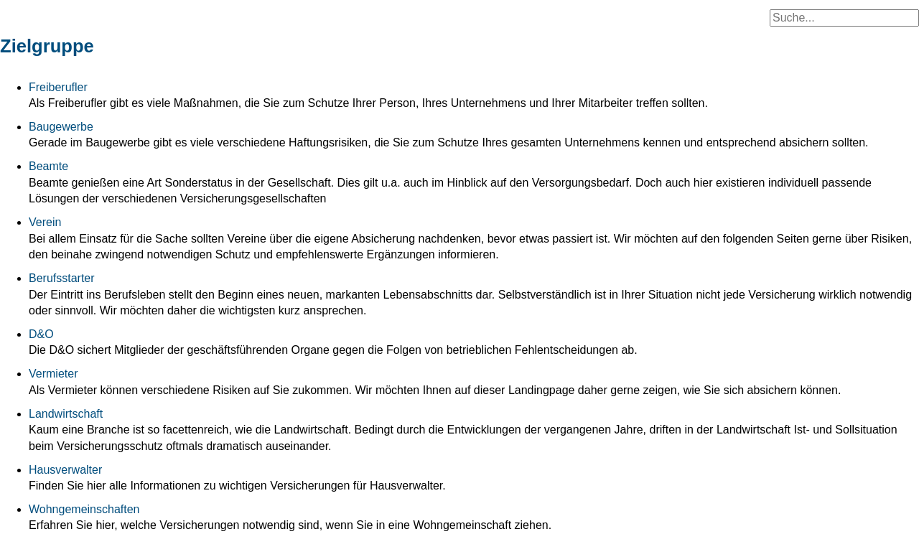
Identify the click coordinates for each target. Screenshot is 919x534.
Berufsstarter (62, 278)
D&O (41, 334)
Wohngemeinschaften (84, 509)
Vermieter (53, 373)
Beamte (48, 166)
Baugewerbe (61, 127)
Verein (45, 222)
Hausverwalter (65, 470)
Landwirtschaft (66, 414)
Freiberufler (58, 87)
